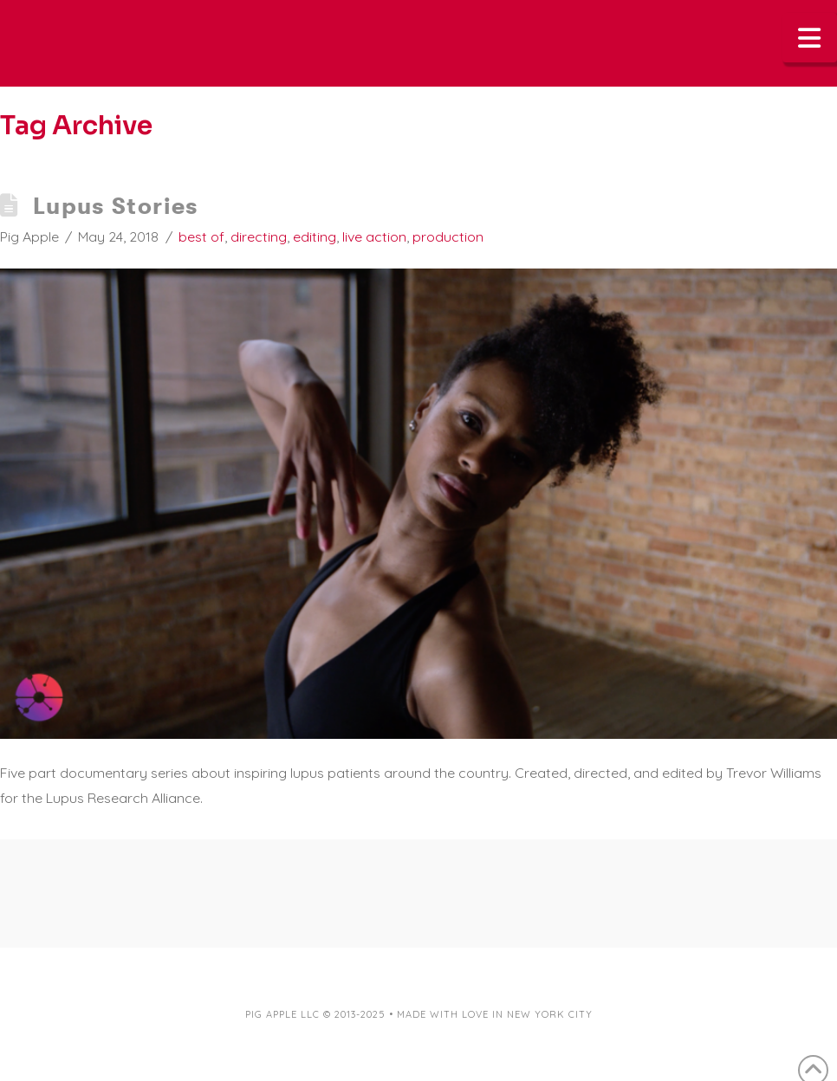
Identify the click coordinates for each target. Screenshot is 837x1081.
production (447, 236)
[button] (810, 37)
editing (314, 236)
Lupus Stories (115, 205)
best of (201, 236)
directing (258, 236)
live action (374, 236)
